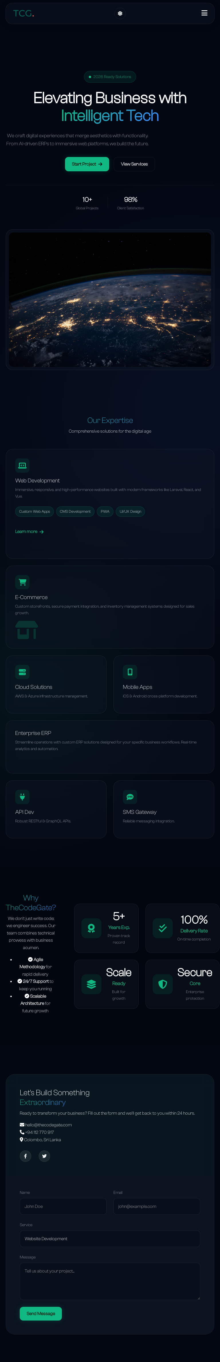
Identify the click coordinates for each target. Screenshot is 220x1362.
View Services (134, 164)
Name (25, 1192)
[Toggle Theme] (120, 13)
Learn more (29, 531)
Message (28, 1257)
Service (26, 1224)
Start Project (87, 164)
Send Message (41, 1313)
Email (117, 1192)
